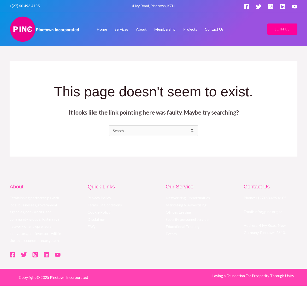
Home (102, 29)
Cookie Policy (99, 212)
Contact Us (214, 29)
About (141, 29)
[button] (282, 29)
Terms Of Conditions (105, 205)
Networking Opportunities (188, 198)
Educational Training (183, 226)
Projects (190, 29)
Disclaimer (96, 219)
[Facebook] (246, 6)
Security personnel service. (187, 219)
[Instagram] (270, 6)
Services (121, 29)
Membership (165, 29)
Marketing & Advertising (186, 205)
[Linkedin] (282, 6)
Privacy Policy (99, 198)
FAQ (91, 226)
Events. (171, 233)
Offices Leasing (178, 212)
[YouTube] (294, 6)
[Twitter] (258, 6)
